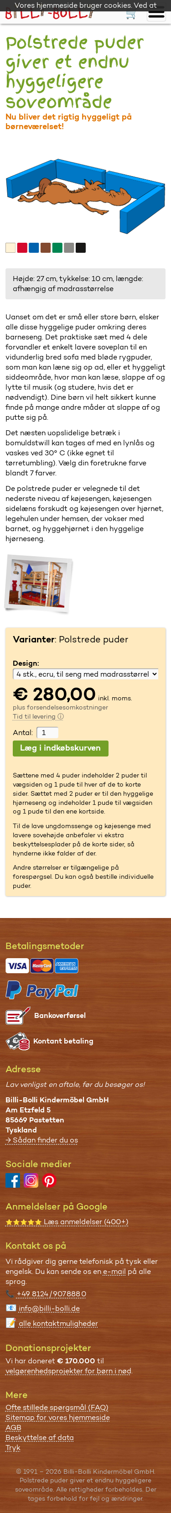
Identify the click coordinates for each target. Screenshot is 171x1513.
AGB (13, 1427)
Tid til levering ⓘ (38, 716)
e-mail (114, 1271)
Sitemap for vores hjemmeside (57, 1417)
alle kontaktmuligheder (58, 1323)
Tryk (13, 1447)
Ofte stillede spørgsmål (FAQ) (57, 1407)
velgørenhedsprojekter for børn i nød (68, 1371)
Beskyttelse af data (39, 1437)
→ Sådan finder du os (41, 1140)
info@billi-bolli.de (49, 1308)
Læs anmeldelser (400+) (67, 1221)
